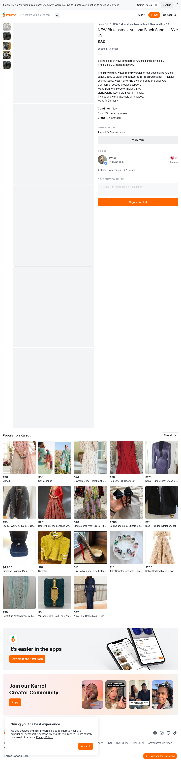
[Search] (57, 15)
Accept (85, 746)
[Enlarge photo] (53, 63)
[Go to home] (9, 14)
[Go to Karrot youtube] (168, 733)
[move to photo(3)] (7, 46)
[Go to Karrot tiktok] (175, 733)
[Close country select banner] (177, 3)
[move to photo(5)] (7, 65)
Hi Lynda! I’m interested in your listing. (138, 189)
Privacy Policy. (44, 737)
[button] (170, 435)
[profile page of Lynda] (102, 159)
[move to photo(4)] (7, 55)
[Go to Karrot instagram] (162, 733)
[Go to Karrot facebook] (155, 733)
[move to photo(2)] (7, 36)
